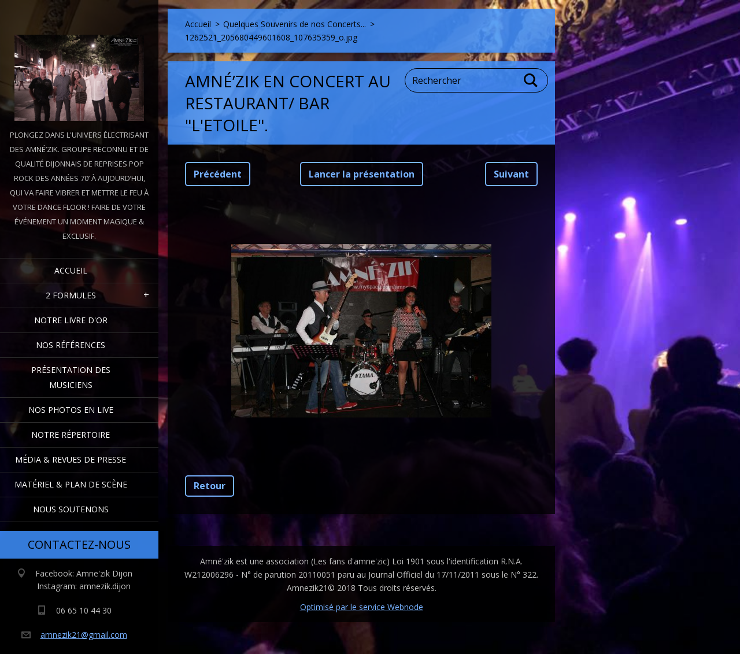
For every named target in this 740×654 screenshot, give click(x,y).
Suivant (511, 174)
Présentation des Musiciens (70, 377)
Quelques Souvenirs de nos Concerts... (294, 24)
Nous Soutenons (71, 509)
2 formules (71, 295)
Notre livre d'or (71, 320)
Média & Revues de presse (70, 459)
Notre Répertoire (70, 434)
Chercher (531, 80)
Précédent (218, 174)
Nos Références (70, 344)
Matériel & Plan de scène (70, 484)
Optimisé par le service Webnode (361, 606)
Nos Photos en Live (70, 409)
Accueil (70, 270)
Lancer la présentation (362, 174)
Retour (209, 485)
